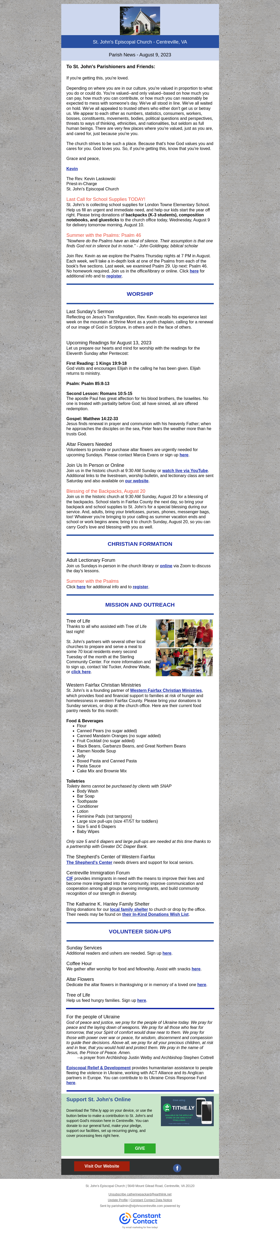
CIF (70, 878)
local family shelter (129, 909)
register (114, 276)
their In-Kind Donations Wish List (155, 914)
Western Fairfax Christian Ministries (166, 690)
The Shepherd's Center (90, 862)
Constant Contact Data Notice (151, 1200)
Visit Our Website (102, 1166)
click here (81, 672)
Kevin (72, 169)
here (194, 271)
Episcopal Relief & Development (99, 1068)
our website (137, 481)
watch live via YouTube (185, 470)
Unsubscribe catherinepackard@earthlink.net (140, 1194)
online (166, 566)
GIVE (140, 1148)
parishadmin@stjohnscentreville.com (137, 1206)
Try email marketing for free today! (140, 1227)
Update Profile (118, 1200)
